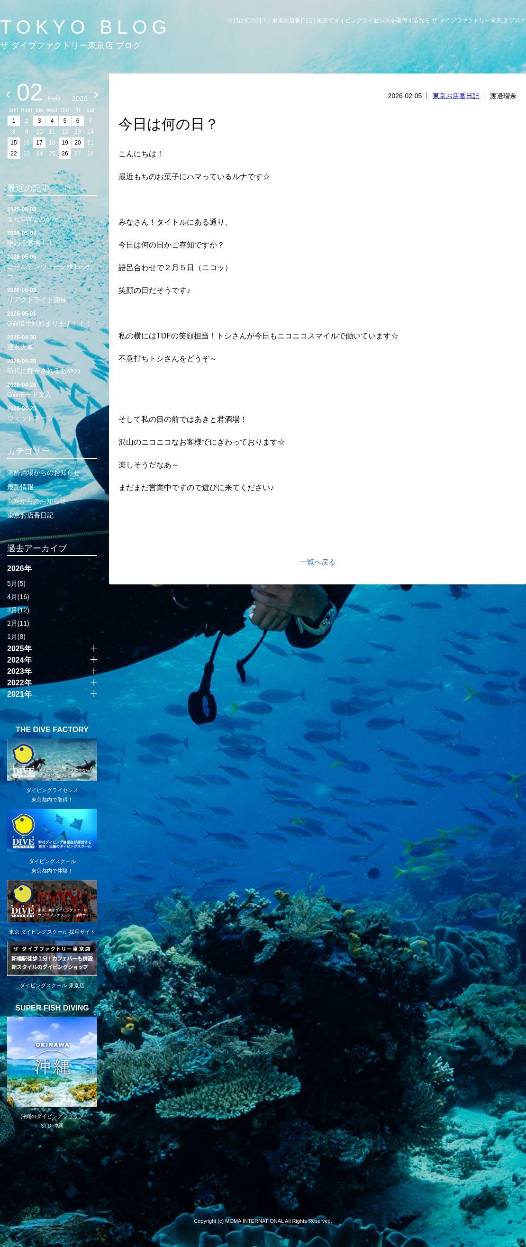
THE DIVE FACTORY (52, 730)
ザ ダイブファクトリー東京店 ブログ (70, 45)
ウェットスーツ (52, 413)
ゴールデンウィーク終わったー (52, 266)
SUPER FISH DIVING (52, 1008)
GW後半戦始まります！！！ (52, 318)
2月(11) (18, 623)
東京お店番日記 (456, 96)
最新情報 (20, 487)
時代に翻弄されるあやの (52, 365)
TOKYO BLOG (86, 27)
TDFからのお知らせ (36, 501)
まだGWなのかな (52, 214)
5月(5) (16, 583)
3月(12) (18, 610)
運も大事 (52, 342)
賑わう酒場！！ (52, 237)
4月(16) (18, 597)
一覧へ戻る (318, 562)
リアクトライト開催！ (52, 294)
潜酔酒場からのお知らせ (43, 472)
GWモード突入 (52, 389)
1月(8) (16, 636)
